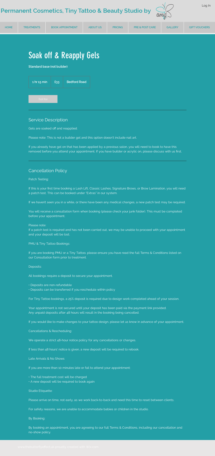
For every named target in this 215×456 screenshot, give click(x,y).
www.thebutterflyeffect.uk (36, 447)
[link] (43, 99)
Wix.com (92, 447)
